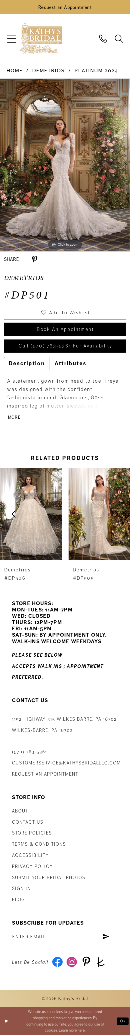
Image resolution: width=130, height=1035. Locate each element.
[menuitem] (11, 38)
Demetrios (48, 70)
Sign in (21, 889)
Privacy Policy (32, 866)
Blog (18, 900)
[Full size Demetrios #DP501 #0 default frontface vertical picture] (65, 165)
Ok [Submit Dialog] (123, 1020)
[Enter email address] (61, 937)
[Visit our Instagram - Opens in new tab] (72, 962)
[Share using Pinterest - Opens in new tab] (34, 259)
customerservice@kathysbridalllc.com (66, 763)
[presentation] (31, 514)
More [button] (14, 417)
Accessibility (30, 856)
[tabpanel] (65, 165)
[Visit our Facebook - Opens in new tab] (57, 962)
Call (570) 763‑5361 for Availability (65, 346)
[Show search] (119, 38)
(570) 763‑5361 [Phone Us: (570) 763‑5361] (29, 752)
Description (27, 363)
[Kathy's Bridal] (41, 39)
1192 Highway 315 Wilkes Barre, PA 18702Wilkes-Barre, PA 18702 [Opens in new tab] (64, 725)
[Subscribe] (106, 937)
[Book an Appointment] (65, 7)
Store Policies (32, 833)
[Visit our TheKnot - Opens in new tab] (101, 962)
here (81, 1030)
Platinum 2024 (96, 70)
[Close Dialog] (6, 1021)
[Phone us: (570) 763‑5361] (103, 38)
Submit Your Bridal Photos (48, 878)
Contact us (27, 822)
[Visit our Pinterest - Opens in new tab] (86, 962)
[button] (11, 38)
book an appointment (65, 329)
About (20, 811)
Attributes (70, 363)
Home (15, 70)
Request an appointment (45, 774)
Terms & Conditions (39, 844)
